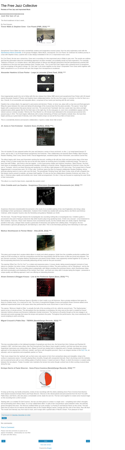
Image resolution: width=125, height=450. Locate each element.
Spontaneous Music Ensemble (11, 52)
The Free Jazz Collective (19, 5)
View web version (45, 445)
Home (45, 441)
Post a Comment (7, 427)
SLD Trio (84, 350)
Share (4, 418)
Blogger (49, 448)
